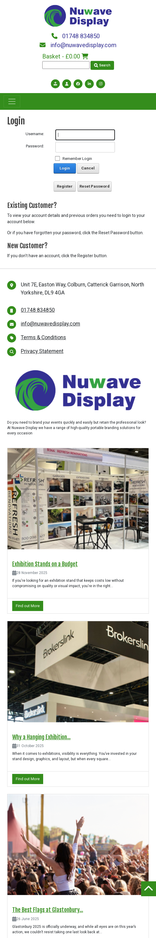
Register (65, 186)
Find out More (28, 606)
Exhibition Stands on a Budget (45, 564)
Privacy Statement (42, 351)
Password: (35, 146)
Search (102, 65)
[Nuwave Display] (78, 15)
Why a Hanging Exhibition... (41, 737)
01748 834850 (76, 36)
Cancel (88, 168)
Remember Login (77, 158)
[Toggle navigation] (12, 101)
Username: (35, 134)
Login (65, 168)
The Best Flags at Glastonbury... (47, 910)
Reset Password (94, 186)
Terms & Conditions (43, 337)
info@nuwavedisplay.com (78, 45)
